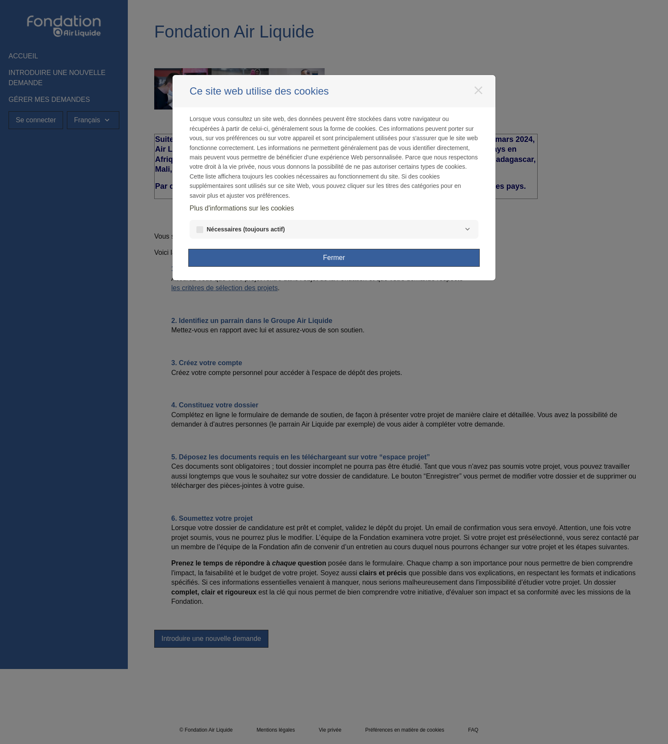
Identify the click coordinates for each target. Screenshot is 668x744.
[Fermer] (478, 90)
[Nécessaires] (467, 229)
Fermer (334, 257)
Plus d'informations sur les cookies (242, 208)
